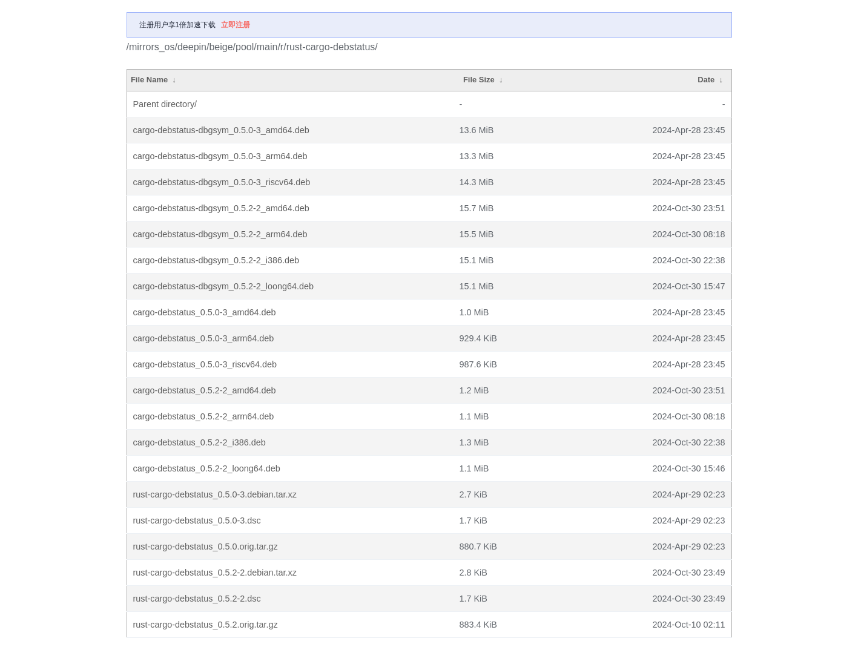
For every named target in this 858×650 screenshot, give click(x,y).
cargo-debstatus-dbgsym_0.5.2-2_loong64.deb (223, 286)
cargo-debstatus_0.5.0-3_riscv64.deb (205, 364)
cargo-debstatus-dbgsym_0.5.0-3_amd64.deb (221, 130)
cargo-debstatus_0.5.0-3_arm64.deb (203, 338)
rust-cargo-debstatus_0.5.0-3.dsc (197, 520)
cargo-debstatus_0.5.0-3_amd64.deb (204, 312)
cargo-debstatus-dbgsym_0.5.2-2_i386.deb (216, 260)
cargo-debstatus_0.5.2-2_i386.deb (199, 442)
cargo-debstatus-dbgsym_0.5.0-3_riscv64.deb (222, 182)
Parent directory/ (165, 104)
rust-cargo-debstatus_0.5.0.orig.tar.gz (205, 546)
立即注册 (235, 25)
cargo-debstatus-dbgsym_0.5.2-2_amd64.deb (221, 208)
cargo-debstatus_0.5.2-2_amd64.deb (204, 390)
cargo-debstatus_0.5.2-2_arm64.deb (203, 416)
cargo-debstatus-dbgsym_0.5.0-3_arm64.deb (220, 156)
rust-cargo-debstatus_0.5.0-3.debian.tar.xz (215, 494)
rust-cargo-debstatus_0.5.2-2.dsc (197, 598)
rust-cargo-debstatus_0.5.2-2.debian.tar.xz (215, 572)
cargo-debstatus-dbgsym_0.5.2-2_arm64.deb (220, 234)
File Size (479, 79)
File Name (149, 79)
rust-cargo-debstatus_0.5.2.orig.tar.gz (205, 624)
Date (706, 79)
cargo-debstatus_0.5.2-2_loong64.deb (206, 468)
